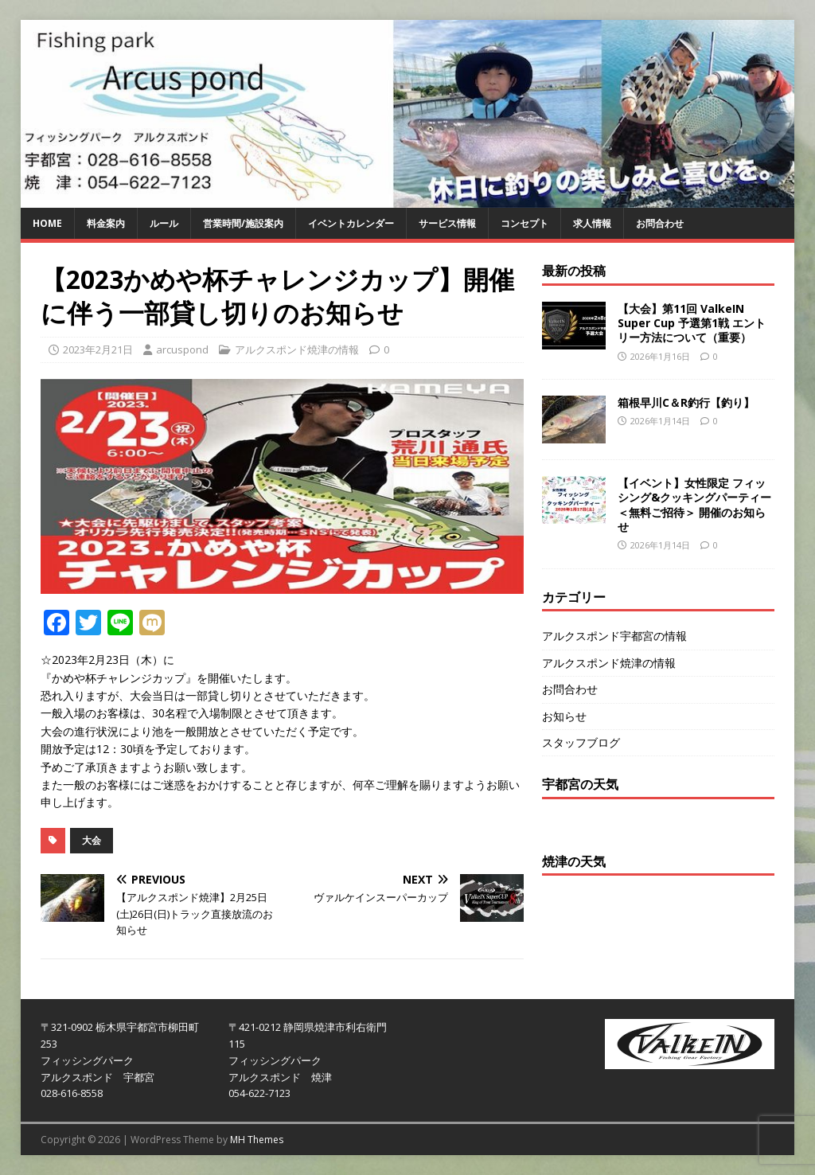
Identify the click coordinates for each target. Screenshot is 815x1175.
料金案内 (106, 223)
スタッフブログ (581, 742)
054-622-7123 (259, 1093)
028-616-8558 (72, 1093)
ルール (164, 223)
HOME (47, 223)
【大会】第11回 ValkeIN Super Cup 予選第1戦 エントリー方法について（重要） (692, 323)
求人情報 (592, 223)
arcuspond (182, 349)
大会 (91, 840)
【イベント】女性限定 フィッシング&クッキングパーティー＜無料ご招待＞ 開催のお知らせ (694, 504)
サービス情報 (447, 223)
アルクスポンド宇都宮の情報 (614, 635)
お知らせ (564, 716)
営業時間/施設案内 (243, 223)
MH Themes (256, 1139)
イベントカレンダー (351, 223)
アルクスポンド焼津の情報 (297, 349)
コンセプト (524, 223)
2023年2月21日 (98, 349)
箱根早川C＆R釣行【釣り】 (686, 402)
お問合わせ (660, 223)
